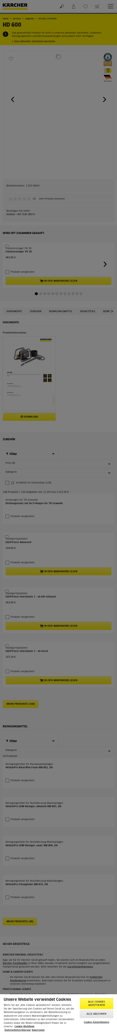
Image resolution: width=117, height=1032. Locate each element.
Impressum (38, 1030)
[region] (58, 1013)
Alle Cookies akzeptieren (96, 1003)
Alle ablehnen (96, 1014)
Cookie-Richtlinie (24, 1026)
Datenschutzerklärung (18, 1030)
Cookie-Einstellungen (96, 1022)
